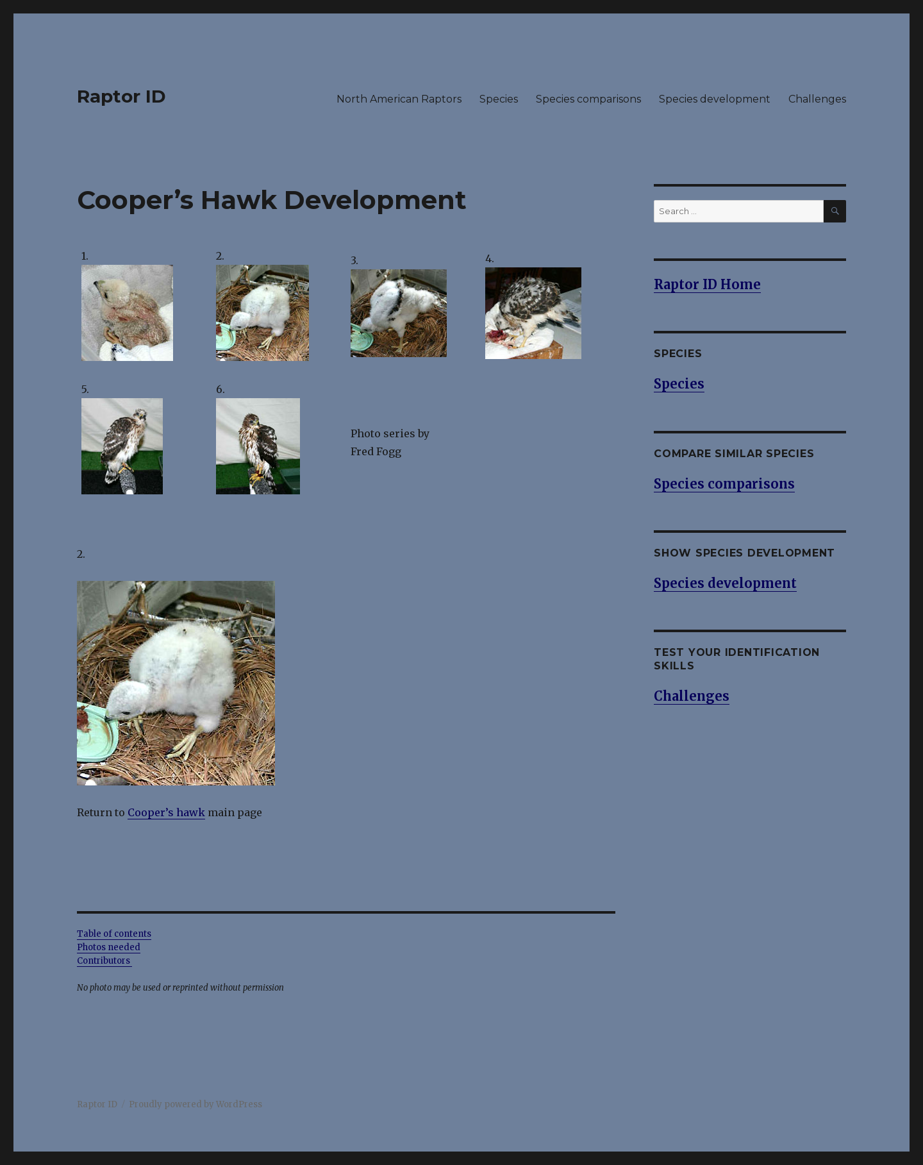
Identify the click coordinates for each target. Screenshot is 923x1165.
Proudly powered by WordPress (195, 1104)
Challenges (817, 99)
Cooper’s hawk (166, 812)
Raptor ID (121, 96)
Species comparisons (588, 99)
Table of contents (114, 933)
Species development (714, 99)
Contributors (104, 960)
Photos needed (108, 947)
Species (498, 99)
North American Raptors (399, 99)
